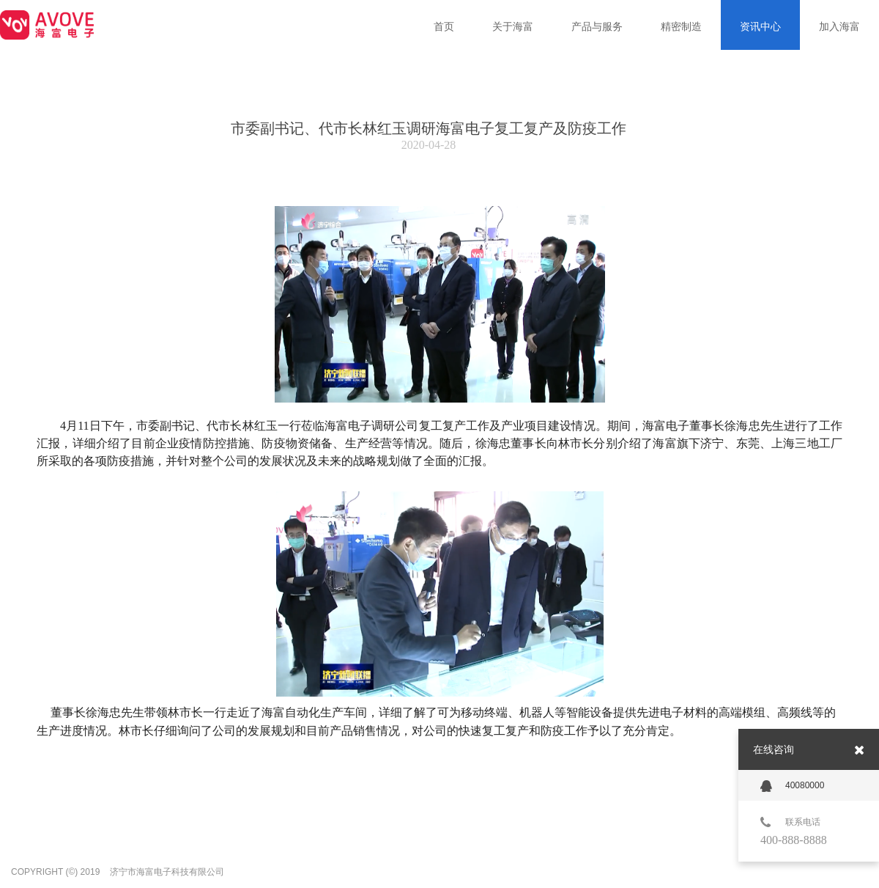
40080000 (792, 786)
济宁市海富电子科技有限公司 (167, 872)
